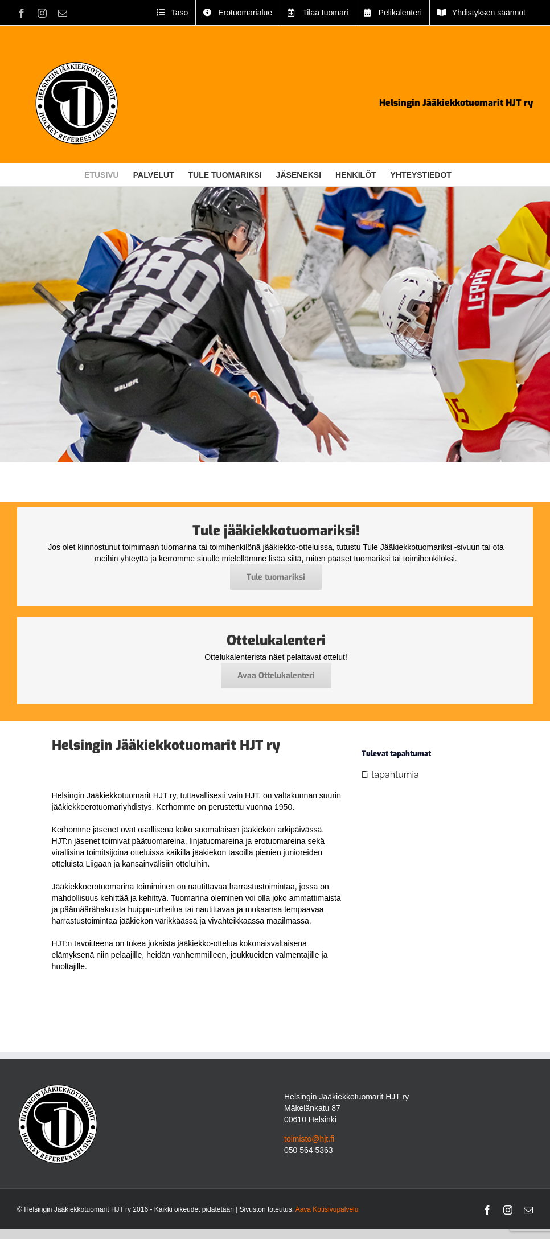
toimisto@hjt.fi (309, 1138)
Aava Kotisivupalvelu (327, 1209)
